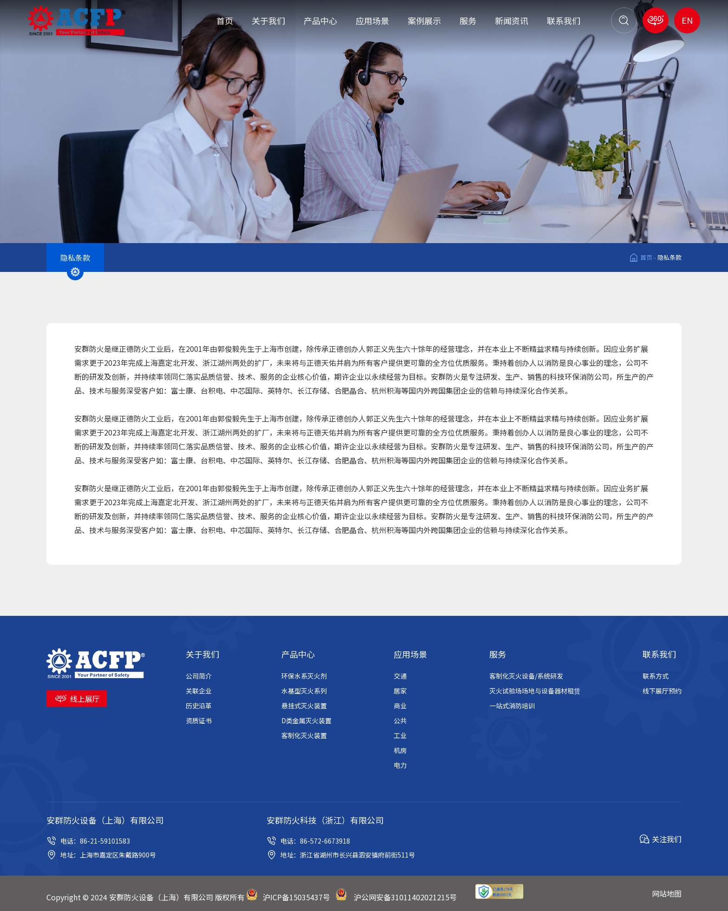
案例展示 (424, 20)
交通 (400, 676)
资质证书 (199, 720)
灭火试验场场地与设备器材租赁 (534, 691)
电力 (400, 765)
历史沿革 (199, 705)
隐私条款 (669, 257)
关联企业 (199, 691)
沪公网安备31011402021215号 (405, 897)
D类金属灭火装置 (306, 720)
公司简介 (199, 676)
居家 (400, 691)
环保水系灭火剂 (304, 676)
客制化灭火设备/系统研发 (526, 676)
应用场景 (372, 20)
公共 (400, 720)
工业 (400, 735)
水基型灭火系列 (304, 691)
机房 (400, 750)
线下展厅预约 (662, 691)
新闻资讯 (511, 20)
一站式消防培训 (512, 705)
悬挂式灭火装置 (304, 705)
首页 (224, 20)
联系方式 (656, 676)
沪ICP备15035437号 (296, 897)
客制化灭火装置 (304, 735)
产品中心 (320, 20)
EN (687, 20)
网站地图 (667, 893)
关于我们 (268, 20)
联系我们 (563, 20)
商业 (400, 705)
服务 (468, 20)
